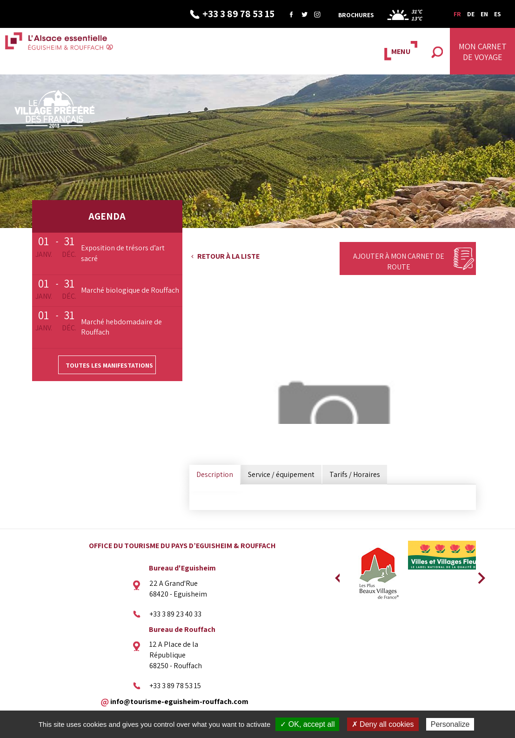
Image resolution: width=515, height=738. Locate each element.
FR (457, 14)
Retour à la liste (228, 256)
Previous (337, 575)
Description (214, 474)
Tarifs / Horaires (354, 474)
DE (471, 14)
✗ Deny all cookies (383, 724)
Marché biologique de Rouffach (130, 290)
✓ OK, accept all (307, 724)
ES (497, 14)
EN (484, 14)
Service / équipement (281, 474)
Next (478, 575)
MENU (400, 51)
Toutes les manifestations (109, 365)
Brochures (356, 15)
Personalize (450, 724)
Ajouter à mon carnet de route (398, 261)
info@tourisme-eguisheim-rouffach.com (179, 701)
